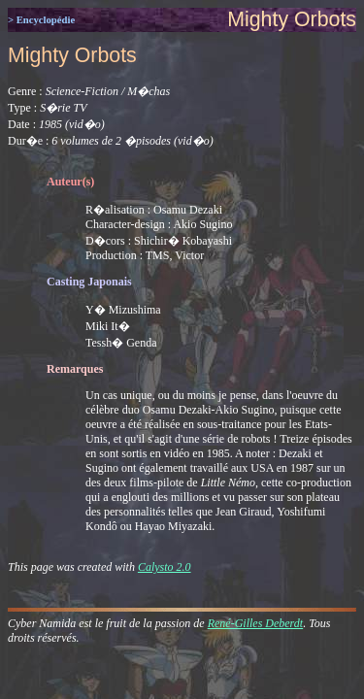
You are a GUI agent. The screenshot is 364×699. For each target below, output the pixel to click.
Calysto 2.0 (164, 567)
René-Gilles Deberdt (256, 623)
